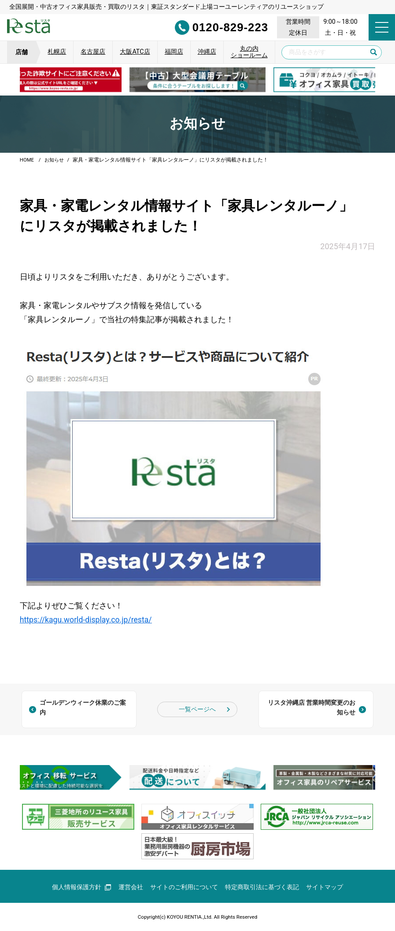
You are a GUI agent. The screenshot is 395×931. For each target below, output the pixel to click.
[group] (197, 80)
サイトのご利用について (184, 886)
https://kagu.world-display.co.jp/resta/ (87, 619)
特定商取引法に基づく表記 (262, 886)
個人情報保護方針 (81, 886)
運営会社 (130, 886)
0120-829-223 (210, 27)
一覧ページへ (197, 708)
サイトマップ (324, 886)
